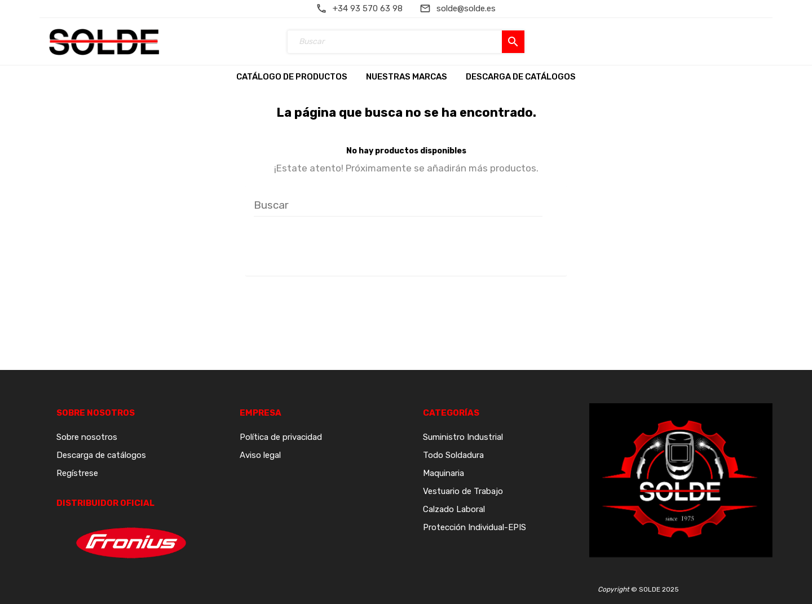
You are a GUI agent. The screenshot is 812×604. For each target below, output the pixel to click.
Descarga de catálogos (101, 455)
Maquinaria (443, 473)
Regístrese (77, 473)
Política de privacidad (281, 437)
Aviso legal (260, 455)
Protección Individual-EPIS (474, 527)
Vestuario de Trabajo (463, 491)
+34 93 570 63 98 (368, 8)
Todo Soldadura (453, 455)
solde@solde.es (466, 8)
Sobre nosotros (86, 437)
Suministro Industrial (463, 437)
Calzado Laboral (454, 509)
